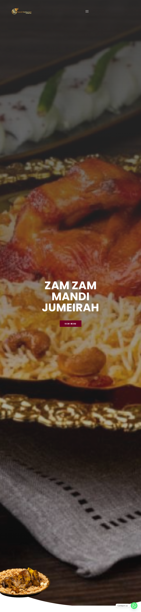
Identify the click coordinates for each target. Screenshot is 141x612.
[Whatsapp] (134, 605)
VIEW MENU (70, 325)
